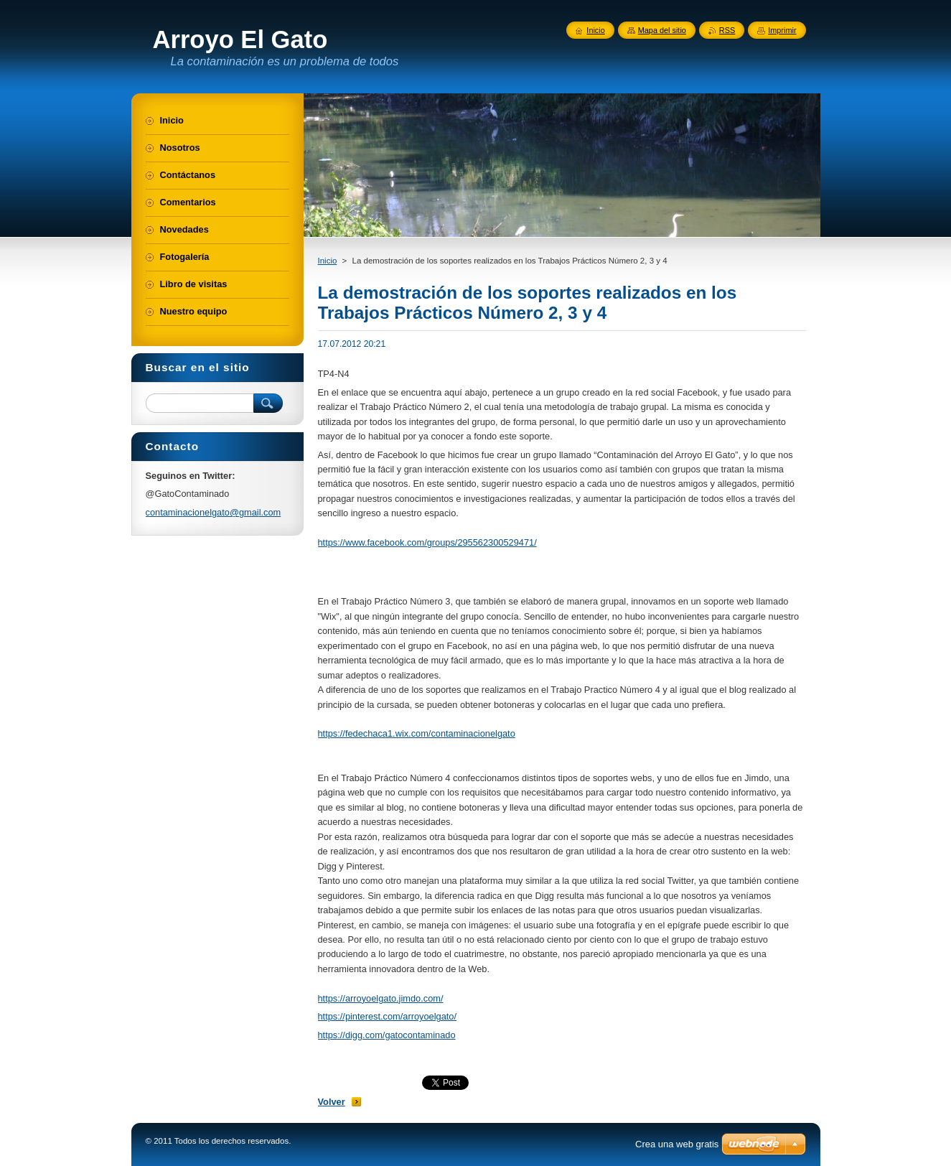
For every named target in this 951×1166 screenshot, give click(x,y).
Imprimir (782, 30)
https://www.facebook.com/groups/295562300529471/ (427, 542)
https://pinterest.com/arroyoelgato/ (387, 1016)
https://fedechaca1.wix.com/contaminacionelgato (416, 733)
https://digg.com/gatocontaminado (387, 1035)
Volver (331, 1101)
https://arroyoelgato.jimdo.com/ (381, 998)
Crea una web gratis (676, 1144)
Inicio (327, 260)
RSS (727, 30)
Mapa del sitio (662, 30)
